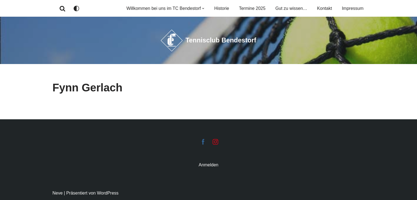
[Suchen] (62, 8)
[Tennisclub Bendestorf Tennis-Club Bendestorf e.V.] (208, 40)
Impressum (352, 8)
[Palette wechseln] (76, 8)
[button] (203, 8)
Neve (58, 193)
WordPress (108, 193)
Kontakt (324, 8)
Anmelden (208, 165)
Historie (221, 8)
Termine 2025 (252, 8)
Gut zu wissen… (291, 8)
